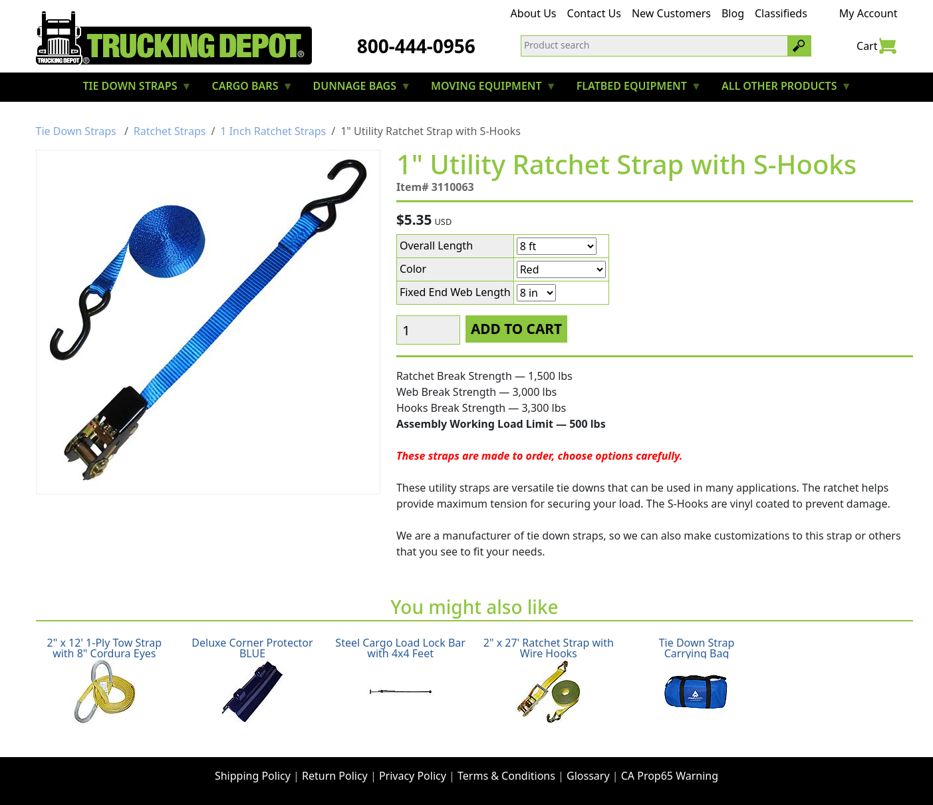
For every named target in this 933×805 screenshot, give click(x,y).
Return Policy (335, 775)
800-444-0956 (416, 46)
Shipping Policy (253, 775)
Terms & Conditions (506, 775)
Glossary (588, 775)
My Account (868, 13)
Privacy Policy (412, 775)
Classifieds (781, 13)
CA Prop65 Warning (669, 775)
